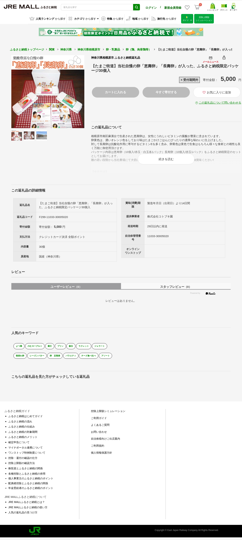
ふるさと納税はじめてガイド (25, 418)
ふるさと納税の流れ (20, 423)
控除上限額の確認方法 (21, 465)
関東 (52, 48)
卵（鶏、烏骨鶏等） (138, 48)
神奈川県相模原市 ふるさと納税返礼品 (115, 57)
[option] (47, 91)
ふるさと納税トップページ (27, 48)
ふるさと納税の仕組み (21, 429)
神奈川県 (66, 48)
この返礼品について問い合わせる (220, 102)
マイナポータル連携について (25, 450)
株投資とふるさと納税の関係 (25, 470)
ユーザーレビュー (66, 289)
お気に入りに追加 (217, 91)
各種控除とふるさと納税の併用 (26, 476)
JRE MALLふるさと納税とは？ (26, 504)
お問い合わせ (99, 434)
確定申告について (18, 444)
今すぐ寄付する (166, 91)
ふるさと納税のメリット (22, 439)
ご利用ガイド (99, 420)
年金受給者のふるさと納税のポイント (30, 490)
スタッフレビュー (176, 289)
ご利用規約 (97, 448)
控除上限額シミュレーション (108, 413)
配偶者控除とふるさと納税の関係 (28, 485)
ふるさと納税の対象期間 (22, 434)
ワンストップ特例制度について (26, 455)
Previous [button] (21, 91)
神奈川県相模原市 (89, 48)
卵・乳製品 (113, 48)
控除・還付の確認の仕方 (22, 460)
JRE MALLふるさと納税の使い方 (27, 509)
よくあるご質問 (100, 427)
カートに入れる (115, 91)
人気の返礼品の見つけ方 (22, 515)
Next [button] (74, 91)
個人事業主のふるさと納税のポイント (30, 481)
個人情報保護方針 (101, 455)
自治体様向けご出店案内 (105, 441)
